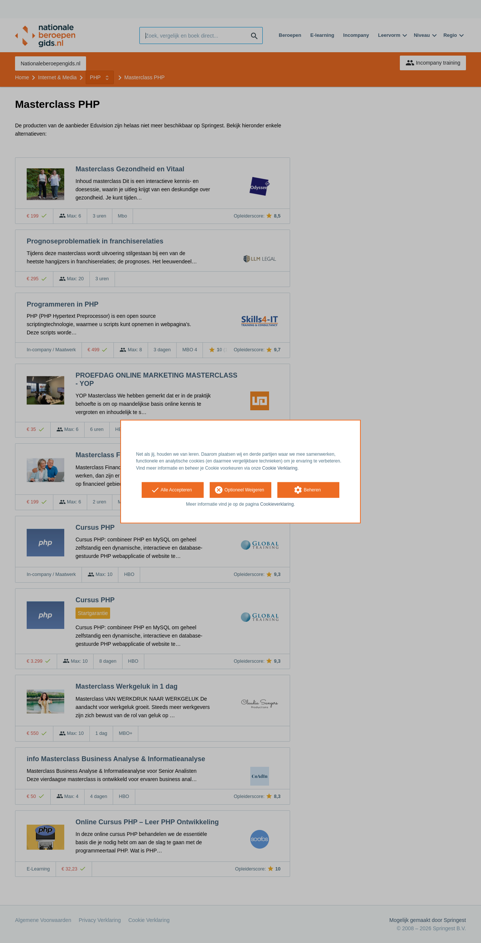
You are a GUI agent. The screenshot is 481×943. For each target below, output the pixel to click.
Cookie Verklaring (280, 468)
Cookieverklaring (276, 504)
